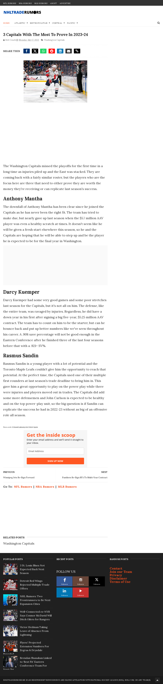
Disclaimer (118, 578)
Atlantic (19, 23)
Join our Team (121, 572)
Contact (116, 568)
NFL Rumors (9, 3)
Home (6, 23)
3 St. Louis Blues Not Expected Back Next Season (32, 569)
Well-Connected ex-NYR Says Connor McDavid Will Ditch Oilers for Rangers (36, 615)
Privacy (116, 575)
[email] (55, 451)
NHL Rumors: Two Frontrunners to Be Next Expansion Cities (35, 600)
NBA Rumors (25, 3)
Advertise (65, 3)
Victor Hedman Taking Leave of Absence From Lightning (34, 630)
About (53, 3)
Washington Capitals (54, 40)
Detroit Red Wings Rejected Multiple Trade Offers (34, 584)
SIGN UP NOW (55, 461)
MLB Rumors (40, 3)
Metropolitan (38, 23)
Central (57, 23)
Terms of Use (120, 582)
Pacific (71, 23)
